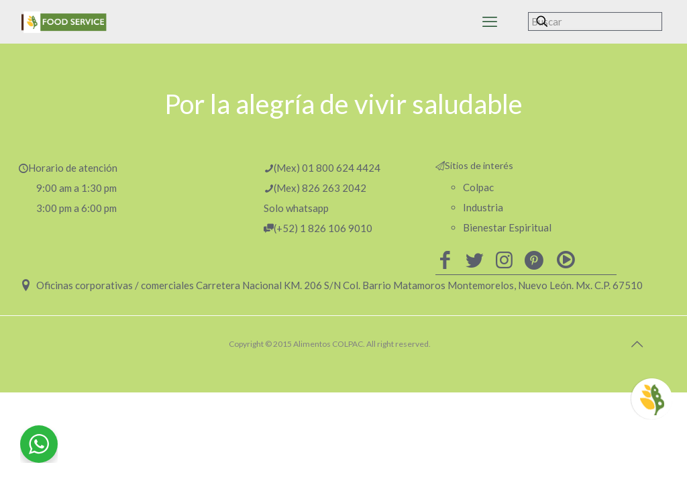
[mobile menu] (489, 21)
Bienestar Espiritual (507, 227)
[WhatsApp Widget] (39, 444)
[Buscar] (595, 21)
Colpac (478, 187)
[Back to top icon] (637, 343)
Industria (483, 207)
